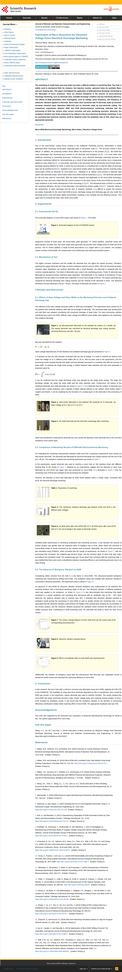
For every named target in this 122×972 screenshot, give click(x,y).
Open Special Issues (11, 73)
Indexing (7, 29)
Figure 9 (79, 592)
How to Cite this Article (106, 39)
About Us (97, 18)
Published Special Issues (13, 76)
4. (36, 784)
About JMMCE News (11, 63)
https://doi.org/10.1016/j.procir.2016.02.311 (90, 763)
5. (36, 795)
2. (36, 760)
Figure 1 (84, 218)
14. (36, 905)
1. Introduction (43, 140)
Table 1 (97, 459)
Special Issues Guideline (13, 79)
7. (36, 815)
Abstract (101, 24)
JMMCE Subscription (12, 50)
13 (100, 175)
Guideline (7, 41)
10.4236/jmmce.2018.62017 (45, 30)
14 (83, 183)
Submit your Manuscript (100, 969)
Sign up (83, 969)
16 (101, 186)
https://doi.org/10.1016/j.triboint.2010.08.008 (52, 899)
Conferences (62, 18)
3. (36, 772)
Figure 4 (80, 386)
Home (9, 18)
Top (3, 86)
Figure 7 (111, 551)
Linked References (105, 36)
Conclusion (6, 106)
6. (36, 804)
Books (44, 18)
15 (87, 183)
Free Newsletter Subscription (14, 53)
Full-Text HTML (103, 30)
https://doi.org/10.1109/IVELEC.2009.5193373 (52, 850)
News (79, 18)
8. (36, 827)
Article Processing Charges (14, 44)
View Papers (8, 32)
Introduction (7, 94)
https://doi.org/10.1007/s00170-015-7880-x (73, 862)
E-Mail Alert (8, 969)
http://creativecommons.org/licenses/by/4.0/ (51, 63)
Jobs (114, 18)
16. (36, 928)
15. (36, 919)
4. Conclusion (42, 683)
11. (36, 867)
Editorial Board (9, 38)
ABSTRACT (41, 79)
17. (36, 940)
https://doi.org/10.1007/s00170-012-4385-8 (51, 934)
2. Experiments (43, 204)
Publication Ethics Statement (14, 60)
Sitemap (64, 963)
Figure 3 (107, 352)
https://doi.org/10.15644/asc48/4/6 (77, 885)
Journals (27, 18)
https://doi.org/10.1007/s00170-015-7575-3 (51, 914)
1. (36, 749)
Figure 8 (90, 582)
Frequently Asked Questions (14, 66)
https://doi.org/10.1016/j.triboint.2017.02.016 (52, 821)
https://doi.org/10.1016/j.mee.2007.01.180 (51, 810)
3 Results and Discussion (49, 289)
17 (104, 186)
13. (36, 891)
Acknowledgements (46, 710)
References (41, 742)
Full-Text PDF (103, 27)
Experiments (7, 98)
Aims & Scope (9, 35)
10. (36, 856)
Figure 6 (111, 470)
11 (75, 172)
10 (58, 169)
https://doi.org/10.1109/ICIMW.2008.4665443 (52, 951)
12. (36, 879)
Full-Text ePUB (103, 33)
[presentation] (42, 347)
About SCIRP (56, 963)
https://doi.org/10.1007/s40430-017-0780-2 (51, 836)
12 (97, 175)
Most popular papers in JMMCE (15, 56)
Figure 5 (63, 467)
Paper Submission (10, 47)
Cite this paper (43, 725)
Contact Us (71, 963)
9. (36, 841)
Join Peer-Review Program (27, 969)
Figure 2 (102, 284)
